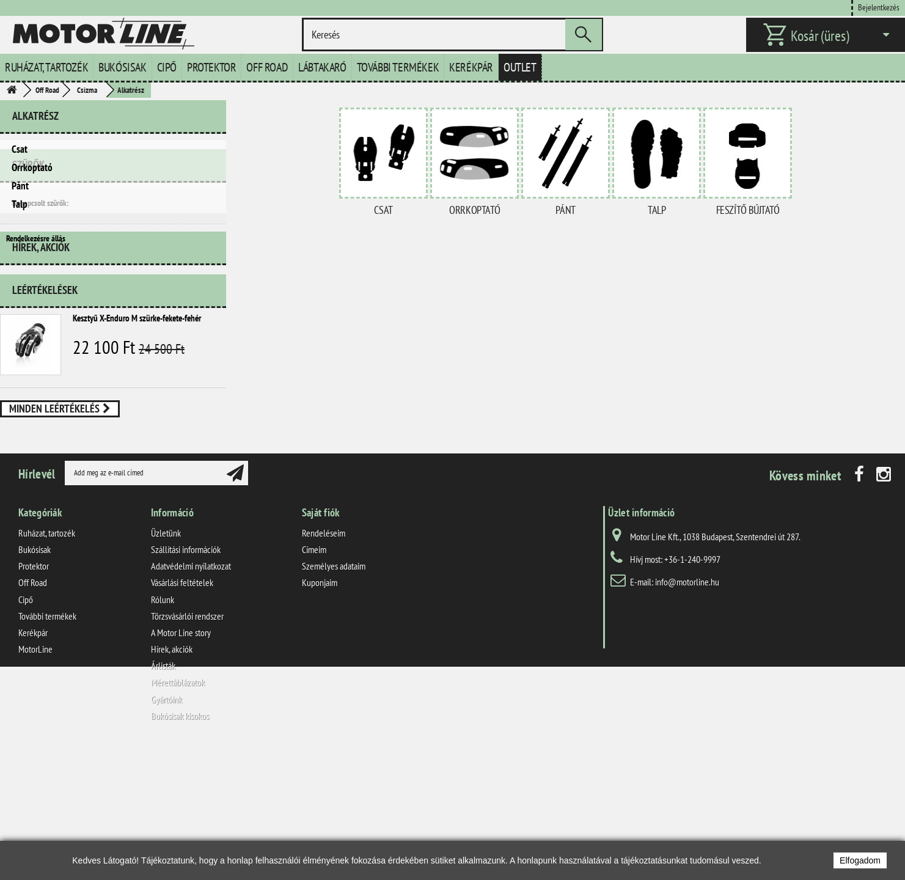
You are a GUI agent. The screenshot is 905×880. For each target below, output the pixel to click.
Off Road (267, 67)
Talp (19, 204)
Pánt (20, 186)
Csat (19, 149)
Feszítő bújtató (748, 210)
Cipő (167, 67)
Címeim (314, 678)
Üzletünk (166, 662)
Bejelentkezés (879, 7)
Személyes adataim (333, 695)
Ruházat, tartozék (46, 67)
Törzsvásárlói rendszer (187, 745)
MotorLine (35, 778)
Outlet (520, 67)
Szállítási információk (186, 678)
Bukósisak (122, 67)
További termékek (398, 67)
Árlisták (163, 794)
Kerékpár (471, 67)
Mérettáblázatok (178, 811)
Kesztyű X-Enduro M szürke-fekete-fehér (137, 425)
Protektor (211, 67)
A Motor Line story (181, 761)
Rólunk (162, 728)
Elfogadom (860, 860)
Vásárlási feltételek (182, 711)
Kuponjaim (319, 711)
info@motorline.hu (687, 711)
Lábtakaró (322, 67)
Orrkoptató (32, 167)
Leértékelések (45, 397)
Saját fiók (321, 641)
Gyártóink (166, 827)
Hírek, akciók (41, 359)
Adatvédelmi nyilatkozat (191, 695)
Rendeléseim (323, 662)
